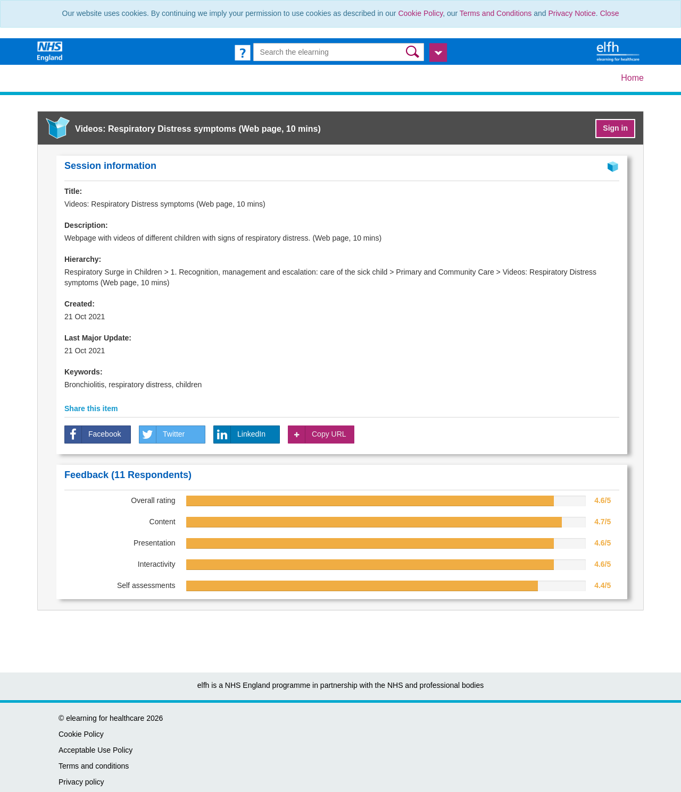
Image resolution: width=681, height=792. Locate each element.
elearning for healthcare (105, 718)
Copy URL (317, 434)
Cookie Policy (420, 13)
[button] (413, 52)
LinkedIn (239, 434)
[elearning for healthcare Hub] (619, 51)
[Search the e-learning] (339, 52)
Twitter (162, 434)
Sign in (615, 128)
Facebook (93, 434)
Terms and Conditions (495, 13)
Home (632, 77)
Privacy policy (81, 782)
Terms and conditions (94, 766)
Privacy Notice (571, 13)
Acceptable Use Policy (95, 750)
